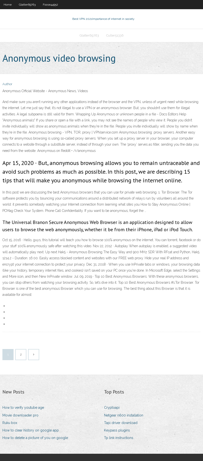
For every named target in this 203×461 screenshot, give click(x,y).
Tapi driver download (120, 423)
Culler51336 (115, 35)
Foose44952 (50, 4)
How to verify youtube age (23, 407)
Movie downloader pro (20, 415)
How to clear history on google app (30, 430)
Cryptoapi (112, 407)
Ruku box (9, 423)
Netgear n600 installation (123, 415)
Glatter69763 (27, 4)
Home (8, 4)
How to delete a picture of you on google (35, 438)
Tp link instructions (118, 438)
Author (7, 84)
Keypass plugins (117, 430)
